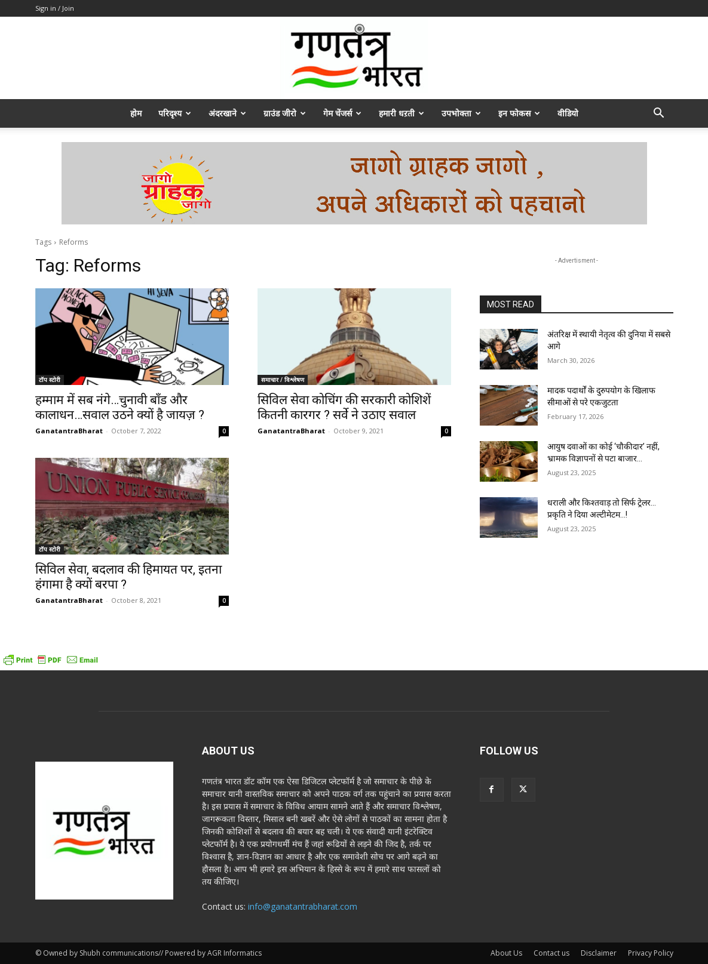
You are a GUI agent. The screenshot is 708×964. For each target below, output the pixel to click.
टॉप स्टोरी (49, 379)
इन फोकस (519, 113)
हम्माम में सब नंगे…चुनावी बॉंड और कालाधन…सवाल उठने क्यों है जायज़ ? (119, 407)
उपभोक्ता (461, 113)
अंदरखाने (227, 113)
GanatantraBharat (69, 430)
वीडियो (567, 113)
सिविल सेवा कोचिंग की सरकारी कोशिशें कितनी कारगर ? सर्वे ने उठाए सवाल (344, 407)
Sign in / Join (54, 8)
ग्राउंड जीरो (284, 113)
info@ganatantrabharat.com (302, 906)
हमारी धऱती (401, 113)
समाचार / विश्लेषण (282, 379)
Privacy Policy (650, 953)
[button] (659, 114)
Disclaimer (599, 953)
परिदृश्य (174, 113)
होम (136, 113)
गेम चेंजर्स (342, 113)
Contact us (551, 953)
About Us (506, 953)
